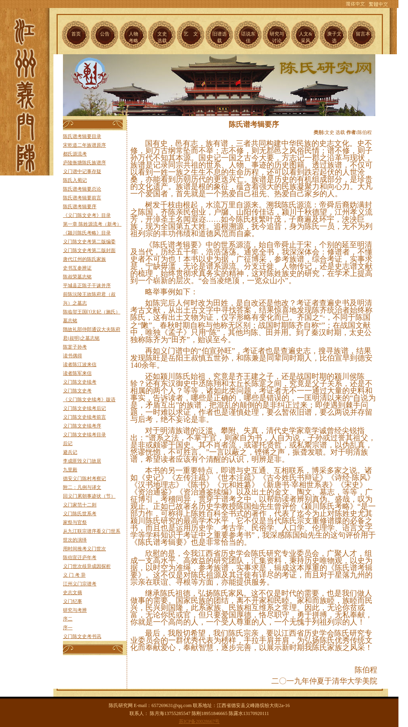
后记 (68, 443)
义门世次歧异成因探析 (87, 566)
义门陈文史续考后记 (84, 408)
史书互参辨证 (77, 268)
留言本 (363, 34)
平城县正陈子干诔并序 (87, 285)
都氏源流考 (75, 154)
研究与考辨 (75, 610)
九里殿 (70, 470)
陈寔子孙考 (75, 347)
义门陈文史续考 (79, 382)
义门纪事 (72, 601)
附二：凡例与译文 (82, 487)
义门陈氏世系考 (79, 513)
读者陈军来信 (77, 373)
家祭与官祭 (75, 522)
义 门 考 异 (74, 575)
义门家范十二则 (79, 505)
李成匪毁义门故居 (82, 461)
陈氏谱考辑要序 (79, 206)
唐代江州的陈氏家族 (84, 259)
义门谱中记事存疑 (82, 171)
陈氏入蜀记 (75, 180)
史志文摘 (72, 592)
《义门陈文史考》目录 (87, 215)
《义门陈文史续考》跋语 (89, 399)
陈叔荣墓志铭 (77, 277)
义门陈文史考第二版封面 (89, 250)
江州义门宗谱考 (79, 584)
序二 (68, 619)
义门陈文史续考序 (82, 426)
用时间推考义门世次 (84, 549)
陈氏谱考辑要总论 (82, 189)
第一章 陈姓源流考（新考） (92, 224)
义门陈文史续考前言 (84, 417)
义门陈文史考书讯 (82, 636)
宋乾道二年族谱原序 (84, 145)
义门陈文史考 (77, 391)
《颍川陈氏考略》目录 (87, 233)
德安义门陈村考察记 (84, 478)
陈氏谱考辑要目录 (82, 136)
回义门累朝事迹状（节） (89, 496)
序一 (68, 627)
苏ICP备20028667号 (199, 721)
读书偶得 (72, 356)
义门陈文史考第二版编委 (89, 241)
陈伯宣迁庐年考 (79, 557)
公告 (105, 34)
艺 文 (191, 34)
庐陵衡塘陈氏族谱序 (84, 162)
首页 (76, 34)
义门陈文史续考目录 (84, 434)
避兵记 (70, 452)
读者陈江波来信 (79, 364)
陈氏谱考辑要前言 (82, 198)
